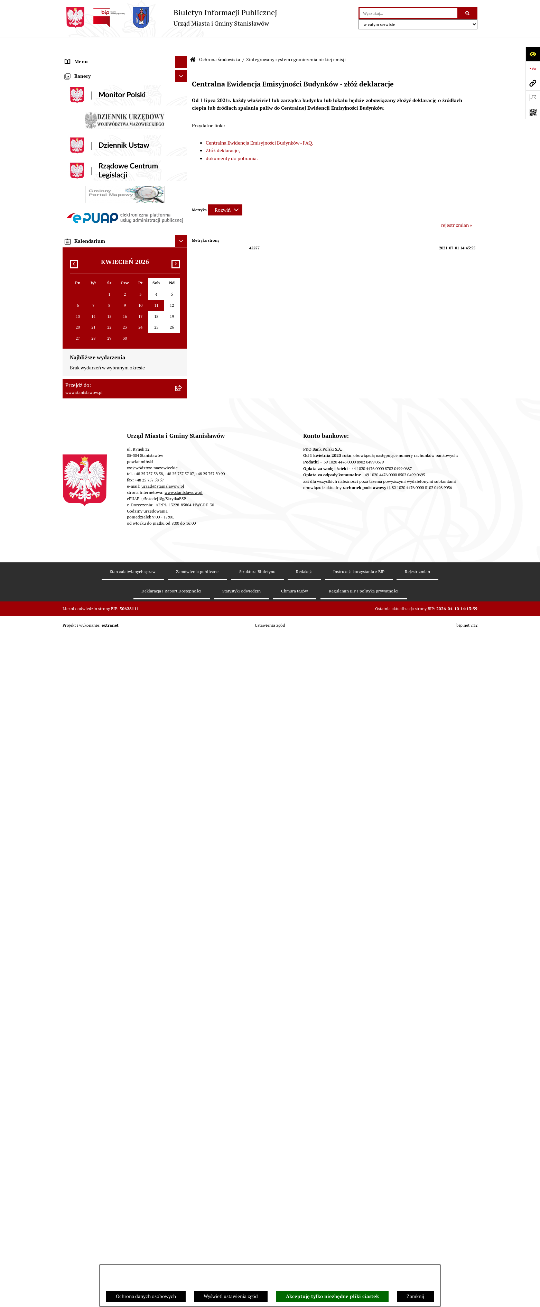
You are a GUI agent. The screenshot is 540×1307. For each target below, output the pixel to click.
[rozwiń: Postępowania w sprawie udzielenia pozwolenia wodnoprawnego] (182, 361)
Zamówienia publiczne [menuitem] (89, 287)
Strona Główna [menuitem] (81, 57)
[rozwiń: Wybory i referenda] (182, 106)
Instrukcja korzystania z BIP (358, 1260)
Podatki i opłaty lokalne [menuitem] (90, 275)
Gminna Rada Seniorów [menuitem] (90, 142)
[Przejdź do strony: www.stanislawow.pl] (532, 83)
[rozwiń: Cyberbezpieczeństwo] (182, 676)
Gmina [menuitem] (72, 118)
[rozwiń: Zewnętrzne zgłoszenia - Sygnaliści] (182, 727)
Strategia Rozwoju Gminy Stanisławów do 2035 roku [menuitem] (120, 190)
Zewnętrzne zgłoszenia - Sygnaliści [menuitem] (102, 727)
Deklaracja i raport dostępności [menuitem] (98, 664)
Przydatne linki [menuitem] (81, 603)
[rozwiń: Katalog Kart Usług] (182, 203)
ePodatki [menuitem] (74, 639)
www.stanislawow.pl (184, 1181)
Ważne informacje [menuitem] (84, 69)
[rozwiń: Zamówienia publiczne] (182, 288)
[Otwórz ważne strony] (532, 97)
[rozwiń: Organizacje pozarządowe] (182, 523)
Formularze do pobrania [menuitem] (90, 615)
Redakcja (304, 1260)
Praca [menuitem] (71, 215)
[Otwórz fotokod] (532, 112)
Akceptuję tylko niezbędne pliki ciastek (332, 1296)
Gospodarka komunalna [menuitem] (90, 263)
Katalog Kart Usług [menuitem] (84, 203)
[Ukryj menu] (181, 45)
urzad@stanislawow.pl (162, 1175)
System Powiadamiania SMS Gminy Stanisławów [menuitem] (116, 627)
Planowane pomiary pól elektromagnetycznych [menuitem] (114, 739)
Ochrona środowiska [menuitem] (86, 312)
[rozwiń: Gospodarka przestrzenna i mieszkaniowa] (182, 300)
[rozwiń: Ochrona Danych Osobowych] (182, 652)
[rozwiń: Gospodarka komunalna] (182, 263)
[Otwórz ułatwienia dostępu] (532, 54)
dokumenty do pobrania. (232, 142)
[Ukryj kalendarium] (181, 930)
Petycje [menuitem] (73, 227)
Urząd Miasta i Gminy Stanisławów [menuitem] (101, 239)
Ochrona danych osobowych (146, 1296)
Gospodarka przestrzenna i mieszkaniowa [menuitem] (109, 299)
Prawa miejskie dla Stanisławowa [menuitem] (99, 82)
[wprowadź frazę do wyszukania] (408, 13)
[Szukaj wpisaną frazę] (467, 13)
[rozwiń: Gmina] (182, 118)
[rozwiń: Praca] (182, 215)
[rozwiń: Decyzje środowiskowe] (182, 345)
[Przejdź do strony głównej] (170, 17)
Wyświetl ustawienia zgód (231, 1296)
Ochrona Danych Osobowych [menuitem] (96, 651)
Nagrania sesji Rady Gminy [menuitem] (93, 94)
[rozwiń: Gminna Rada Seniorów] (182, 142)
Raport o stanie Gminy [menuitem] (88, 178)
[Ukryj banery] (181, 766)
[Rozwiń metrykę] (225, 193)
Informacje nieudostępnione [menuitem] (95, 555)
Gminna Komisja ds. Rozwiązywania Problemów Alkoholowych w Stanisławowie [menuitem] (115, 539)
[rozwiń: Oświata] (182, 499)
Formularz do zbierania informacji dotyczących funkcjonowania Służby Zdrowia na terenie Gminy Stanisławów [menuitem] (118, 695)
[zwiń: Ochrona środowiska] (182, 312)
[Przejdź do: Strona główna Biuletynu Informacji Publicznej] (193, 43)
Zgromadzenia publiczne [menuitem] (91, 714)
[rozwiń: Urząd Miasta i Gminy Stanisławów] (182, 239)
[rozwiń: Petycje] (182, 227)
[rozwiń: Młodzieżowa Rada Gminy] (182, 154)
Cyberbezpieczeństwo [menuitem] (88, 676)
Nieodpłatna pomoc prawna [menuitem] (94, 579)
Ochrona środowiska (219, 43)
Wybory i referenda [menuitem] (85, 106)
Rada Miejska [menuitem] (79, 130)
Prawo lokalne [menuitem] (80, 166)
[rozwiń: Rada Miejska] (182, 130)
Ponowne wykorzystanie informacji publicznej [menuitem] (114, 567)
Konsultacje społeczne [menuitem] (89, 591)
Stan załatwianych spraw (133, 1260)
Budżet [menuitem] (72, 251)
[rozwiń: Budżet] (182, 251)
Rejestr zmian (417, 1260)
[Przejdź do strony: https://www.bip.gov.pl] (532, 68)
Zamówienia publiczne (197, 1260)
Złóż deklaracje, (223, 134)
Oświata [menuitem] (73, 499)
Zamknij (415, 1296)
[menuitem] (125, 328)
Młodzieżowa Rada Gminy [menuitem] (93, 154)
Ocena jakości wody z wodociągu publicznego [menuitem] (113, 511)
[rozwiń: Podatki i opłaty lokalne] (182, 275)
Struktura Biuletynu (257, 1260)
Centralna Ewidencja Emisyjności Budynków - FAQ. (259, 126)
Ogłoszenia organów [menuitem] (86, 751)
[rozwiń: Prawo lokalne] (182, 167)
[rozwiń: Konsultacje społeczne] (182, 591)
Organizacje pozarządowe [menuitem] (92, 523)
